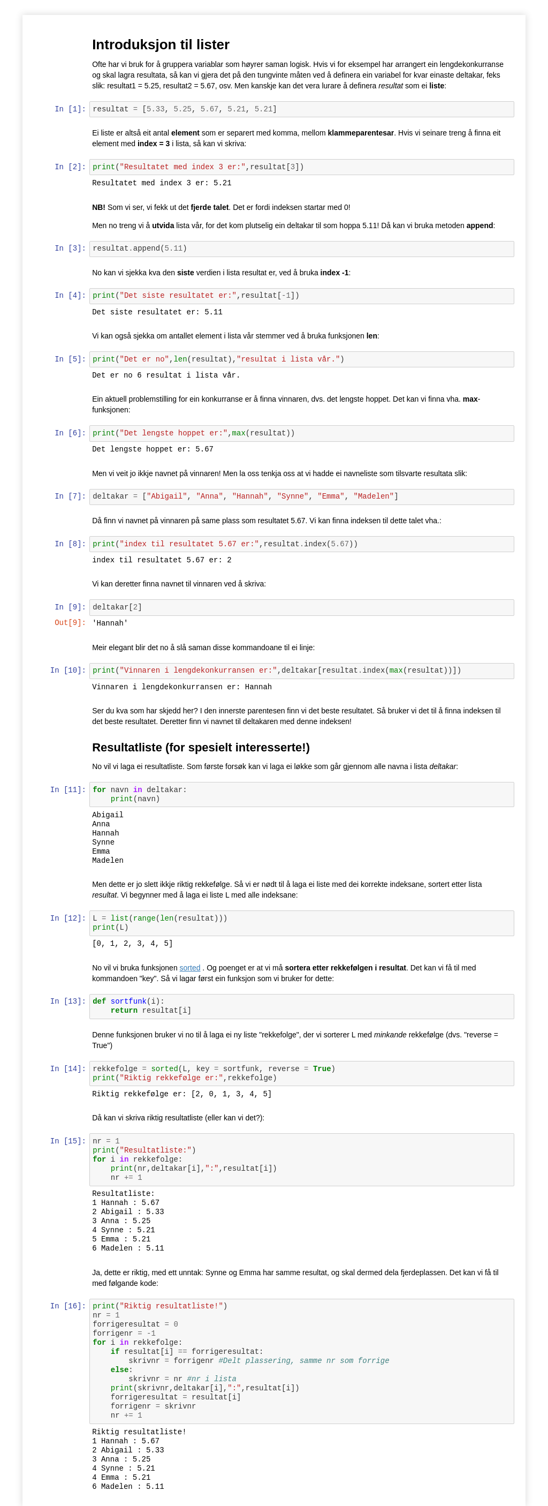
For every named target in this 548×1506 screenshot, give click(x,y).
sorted (190, 967)
